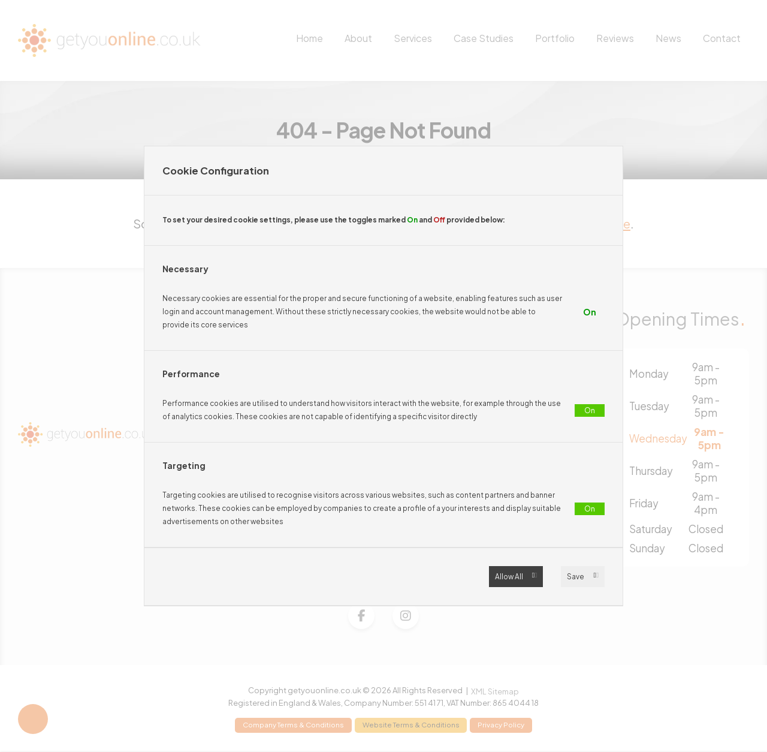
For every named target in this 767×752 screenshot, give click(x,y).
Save (583, 580)
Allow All (515, 580)
